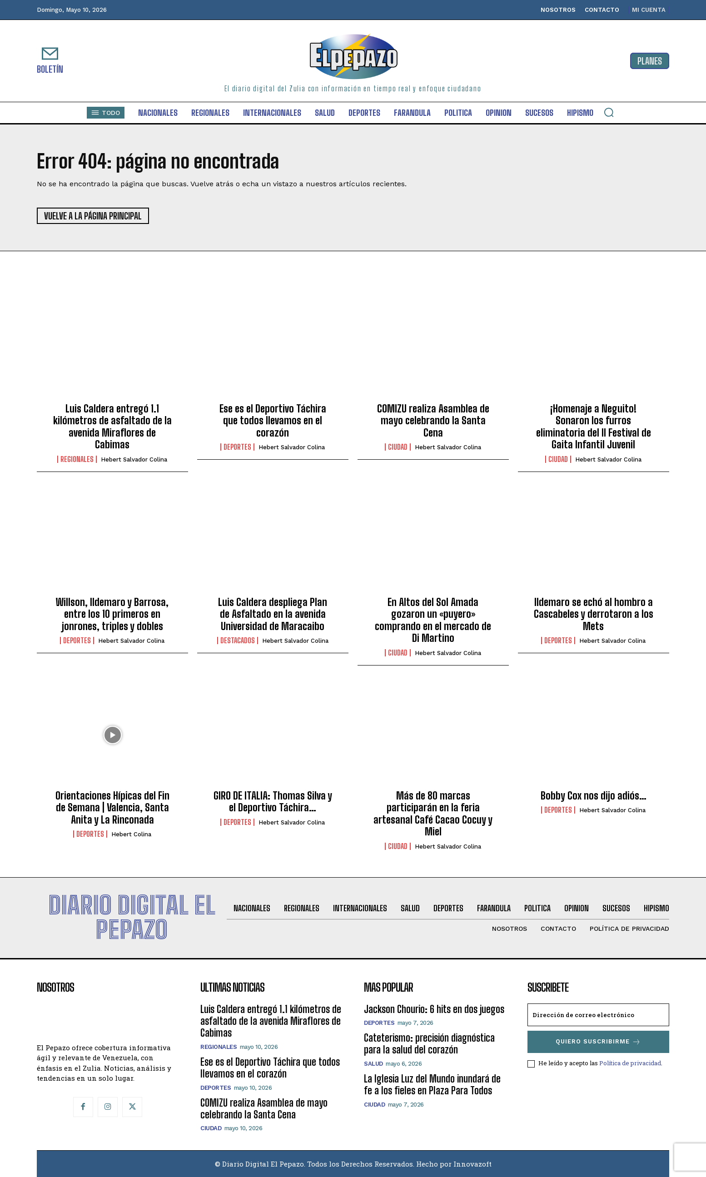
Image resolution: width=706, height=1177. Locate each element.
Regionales (77, 459)
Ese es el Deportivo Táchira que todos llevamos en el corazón (272, 420)
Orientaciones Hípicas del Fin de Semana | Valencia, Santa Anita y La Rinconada (112, 808)
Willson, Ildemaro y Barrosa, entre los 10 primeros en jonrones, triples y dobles (112, 614)
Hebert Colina (131, 834)
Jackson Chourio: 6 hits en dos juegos (434, 1009)
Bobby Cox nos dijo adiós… (593, 796)
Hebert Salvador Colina (134, 459)
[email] (598, 1014)
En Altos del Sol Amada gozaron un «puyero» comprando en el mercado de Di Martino (433, 620)
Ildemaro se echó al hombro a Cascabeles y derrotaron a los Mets (593, 614)
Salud (373, 1063)
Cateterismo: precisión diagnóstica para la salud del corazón (429, 1044)
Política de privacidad (630, 1063)
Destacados (237, 640)
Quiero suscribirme (598, 1042)
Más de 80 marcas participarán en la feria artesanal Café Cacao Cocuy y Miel (432, 814)
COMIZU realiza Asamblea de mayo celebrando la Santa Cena (433, 420)
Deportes (237, 447)
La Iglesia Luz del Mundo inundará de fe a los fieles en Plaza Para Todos (432, 1085)
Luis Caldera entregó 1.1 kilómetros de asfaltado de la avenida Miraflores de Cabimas (112, 426)
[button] (609, 112)
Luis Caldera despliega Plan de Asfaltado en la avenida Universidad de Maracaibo (272, 614)
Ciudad (398, 447)
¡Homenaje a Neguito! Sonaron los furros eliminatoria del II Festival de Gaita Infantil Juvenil (593, 426)
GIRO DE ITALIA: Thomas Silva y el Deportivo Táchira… (273, 802)
